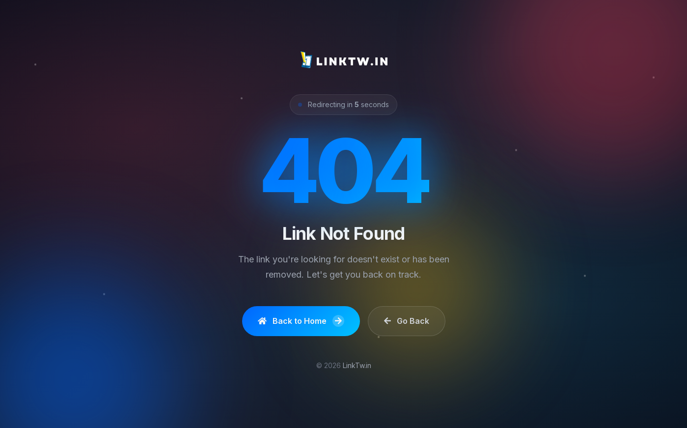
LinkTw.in (357, 365)
